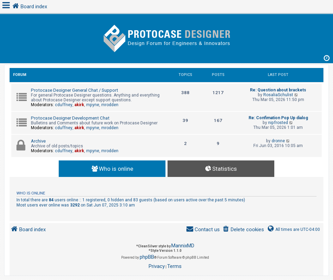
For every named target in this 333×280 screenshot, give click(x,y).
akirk (79, 104)
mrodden (109, 104)
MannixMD (182, 246)
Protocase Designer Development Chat (70, 118)
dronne (278, 140)
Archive (38, 141)
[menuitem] (243, 229)
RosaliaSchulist (278, 94)
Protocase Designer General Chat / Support (74, 90)
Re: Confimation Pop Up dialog (278, 117)
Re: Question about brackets (278, 90)
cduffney (63, 104)
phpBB (147, 257)
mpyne (92, 104)
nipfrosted (278, 122)
